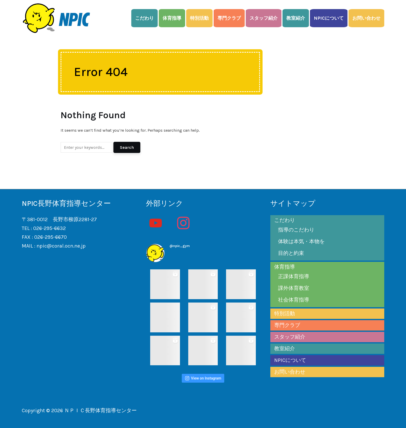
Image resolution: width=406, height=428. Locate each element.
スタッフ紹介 (264, 18)
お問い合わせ (366, 18)
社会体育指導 (293, 300)
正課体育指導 (293, 276)
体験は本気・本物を (301, 241)
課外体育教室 (293, 288)
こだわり (144, 18)
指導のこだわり (296, 230)
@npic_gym (180, 246)
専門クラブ (229, 18)
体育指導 (172, 18)
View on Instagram (203, 378)
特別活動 (199, 18)
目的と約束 (291, 253)
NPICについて (329, 18)
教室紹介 (295, 18)
